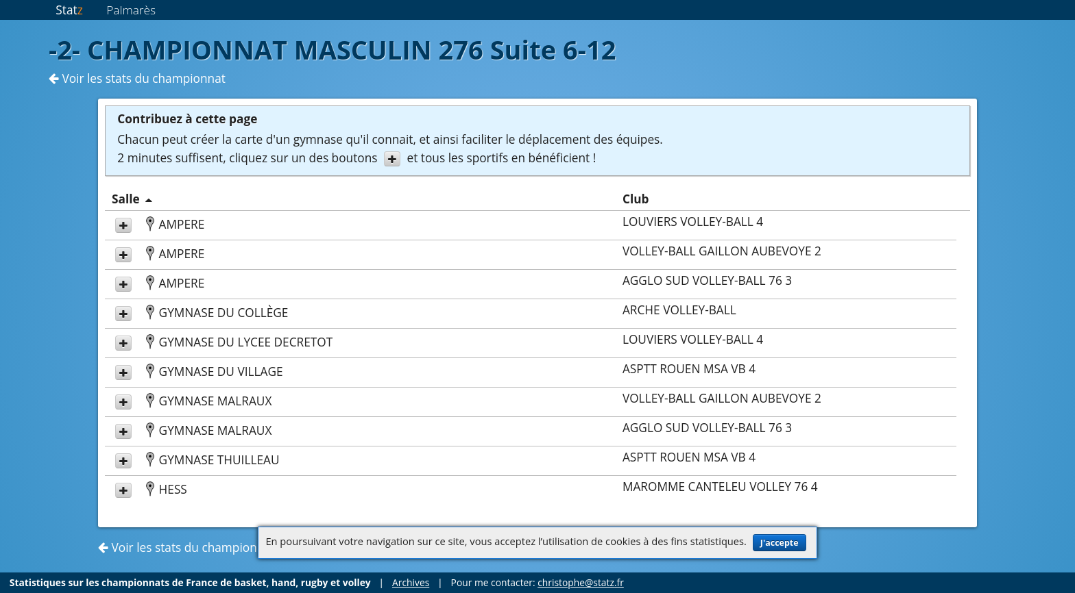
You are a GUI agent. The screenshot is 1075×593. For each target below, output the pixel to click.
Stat (69, 10)
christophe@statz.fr (581, 582)
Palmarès (131, 10)
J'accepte (779, 542)
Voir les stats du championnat (137, 78)
